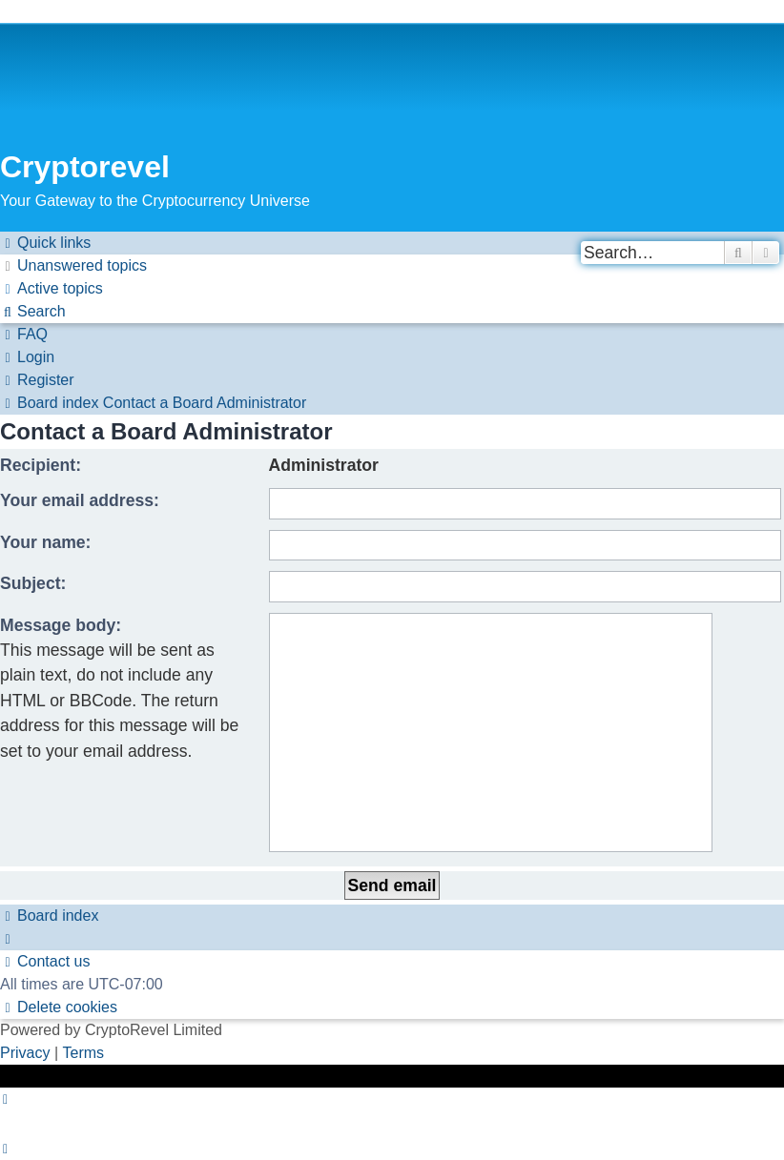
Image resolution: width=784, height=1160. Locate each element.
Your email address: (79, 500)
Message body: (60, 625)
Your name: (45, 542)
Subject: (33, 583)
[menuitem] (73, 265)
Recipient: (40, 465)
